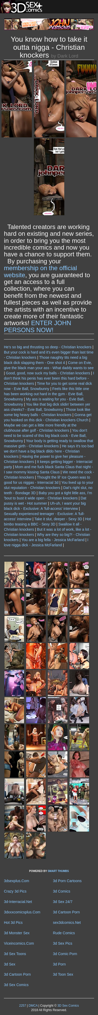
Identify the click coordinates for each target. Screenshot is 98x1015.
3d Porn (59, 964)
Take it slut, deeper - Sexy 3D (58, 519)
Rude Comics (64, 933)
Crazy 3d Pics (15, 891)
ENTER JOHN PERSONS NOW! (37, 326)
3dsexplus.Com (16, 881)
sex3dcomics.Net (67, 922)
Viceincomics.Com (19, 943)
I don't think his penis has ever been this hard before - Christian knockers (49, 378)
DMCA (32, 1005)
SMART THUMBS (58, 871)
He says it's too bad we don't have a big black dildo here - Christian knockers (49, 451)
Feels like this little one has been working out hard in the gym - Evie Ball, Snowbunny (46, 394)
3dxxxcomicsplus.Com (22, 912)
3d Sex (9, 964)
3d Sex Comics (16, 985)
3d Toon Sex (63, 974)
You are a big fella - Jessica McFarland (52, 540)
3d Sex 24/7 (63, 902)
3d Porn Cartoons (67, 881)
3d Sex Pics (62, 943)
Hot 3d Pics (13, 922)
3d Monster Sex (17, 933)
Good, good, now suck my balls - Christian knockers (48, 373)
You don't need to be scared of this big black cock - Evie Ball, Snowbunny (45, 435)
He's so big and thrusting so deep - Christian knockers (47, 347)
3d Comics (61, 891)
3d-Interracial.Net (18, 902)
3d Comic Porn (65, 954)
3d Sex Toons (15, 954)
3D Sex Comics (67, 1005)
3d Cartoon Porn (66, 912)
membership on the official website (40, 271)
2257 (22, 1005)
